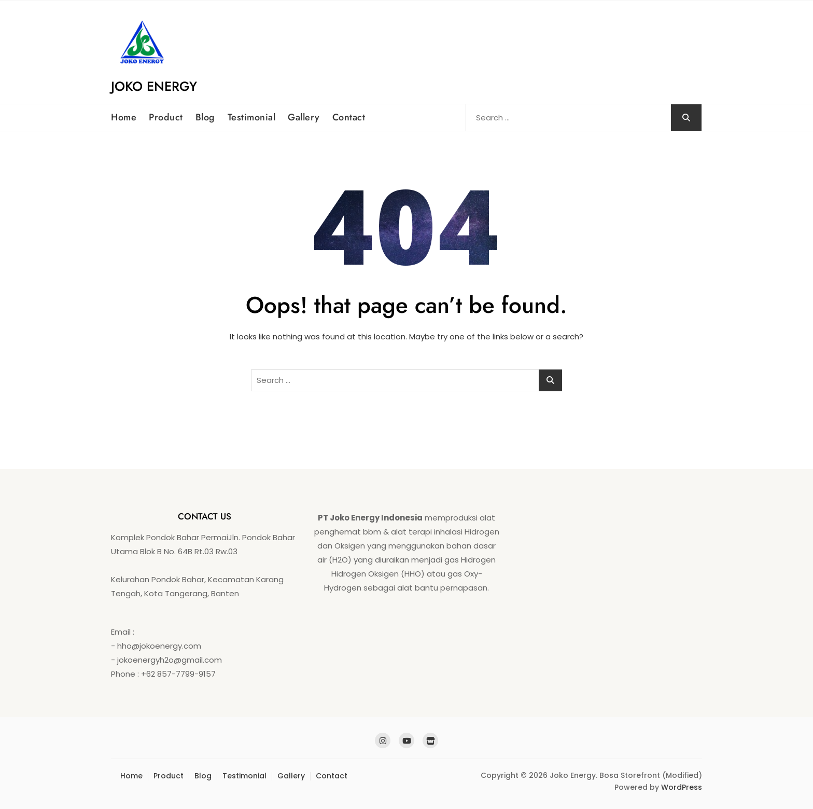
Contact (349, 117)
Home (123, 117)
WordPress (681, 787)
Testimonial (252, 117)
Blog (205, 117)
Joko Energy (154, 86)
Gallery (304, 117)
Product (166, 117)
